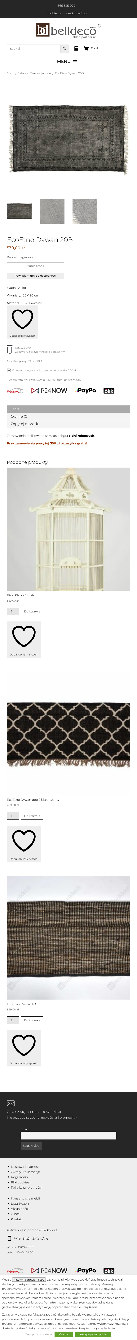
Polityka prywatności (26, 1187)
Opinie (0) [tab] (20, 416)
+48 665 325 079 (30, 1238)
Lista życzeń (20, 1203)
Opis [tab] (15, 409)
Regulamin (19, 1177)
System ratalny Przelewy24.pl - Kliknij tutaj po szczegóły (44, 380)
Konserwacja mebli (25, 1198)
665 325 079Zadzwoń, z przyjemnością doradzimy (36, 351)
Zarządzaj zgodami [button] (39, 1334)
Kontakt (17, 1219)
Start (10, 73)
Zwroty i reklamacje (25, 1172)
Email (24, 1129)
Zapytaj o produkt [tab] (27, 424)
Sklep (22, 73)
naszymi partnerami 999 (29, 1279)
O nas (15, 1214)
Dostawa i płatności (25, 1167)
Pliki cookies (20, 1182)
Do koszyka (32, 611)
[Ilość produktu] (13, 611)
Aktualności (20, 1209)
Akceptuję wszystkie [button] (93, 1334)
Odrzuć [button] (63, 1334)
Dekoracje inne (40, 73)
